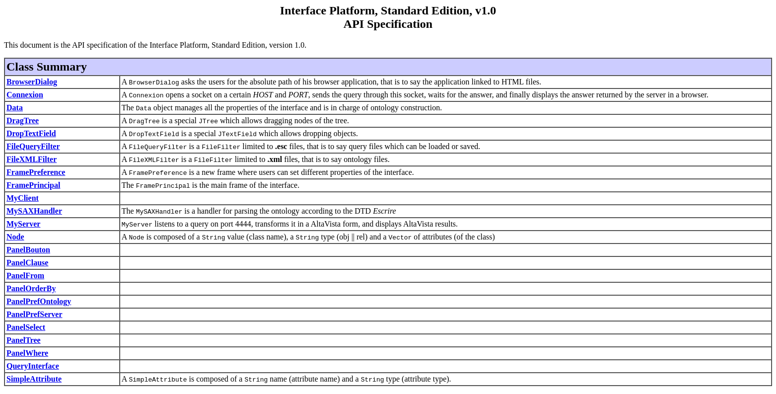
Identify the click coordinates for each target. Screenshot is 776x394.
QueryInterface (32, 366)
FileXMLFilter (31, 159)
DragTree (22, 120)
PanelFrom (25, 275)
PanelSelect (25, 327)
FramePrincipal (33, 185)
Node (15, 237)
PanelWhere (27, 353)
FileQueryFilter (33, 146)
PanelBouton (28, 249)
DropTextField (31, 133)
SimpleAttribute (34, 379)
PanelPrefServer (34, 314)
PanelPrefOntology (38, 301)
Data (14, 107)
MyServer (23, 224)
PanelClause (27, 262)
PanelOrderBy (31, 288)
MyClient (22, 198)
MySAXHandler (34, 211)
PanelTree (23, 340)
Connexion (24, 94)
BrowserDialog (31, 82)
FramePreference (35, 172)
